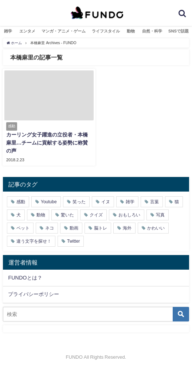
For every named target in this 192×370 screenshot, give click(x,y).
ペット (23, 228)
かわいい (156, 228)
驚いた (67, 215)
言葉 (154, 202)
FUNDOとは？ (25, 277)
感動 (20, 202)
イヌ (105, 202)
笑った (79, 202)
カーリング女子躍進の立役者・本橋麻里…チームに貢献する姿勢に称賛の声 (47, 142)
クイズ (96, 215)
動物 (131, 31)
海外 (127, 228)
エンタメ (27, 31)
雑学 (8, 31)
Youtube (49, 202)
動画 (74, 228)
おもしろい (129, 215)
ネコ (49, 228)
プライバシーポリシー (33, 294)
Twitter (73, 241)
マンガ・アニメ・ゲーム (64, 31)
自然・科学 (152, 31)
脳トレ (100, 228)
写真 (160, 215)
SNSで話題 (178, 31)
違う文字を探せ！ (33, 241)
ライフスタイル (106, 31)
